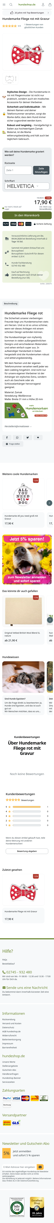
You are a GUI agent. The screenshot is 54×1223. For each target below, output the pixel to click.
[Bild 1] (27, 51)
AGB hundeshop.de (11, 1031)
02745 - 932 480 (17, 972)
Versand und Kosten (11, 1023)
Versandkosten (45, 209)
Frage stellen (13, 444)
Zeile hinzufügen (41, 170)
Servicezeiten (8, 1082)
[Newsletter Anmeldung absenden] (40, 1167)
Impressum (7, 1043)
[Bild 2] (10, 78)
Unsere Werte (8, 1062)
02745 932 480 (18, 265)
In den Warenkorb (27, 215)
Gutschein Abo (9, 1070)
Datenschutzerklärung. (29, 1181)
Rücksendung (8, 1019)
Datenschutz (8, 1027)
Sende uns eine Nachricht (25, 987)
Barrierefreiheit (9, 1047)
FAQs (4, 959)
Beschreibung (10, 303)
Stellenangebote (10, 1066)
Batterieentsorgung (11, 1039)
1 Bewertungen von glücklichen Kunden (33, 26)
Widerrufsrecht (9, 1035)
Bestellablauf (8, 963)
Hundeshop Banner (11, 1078)
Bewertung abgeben (27, 851)
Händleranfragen (10, 1074)
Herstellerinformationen (18, 426)
